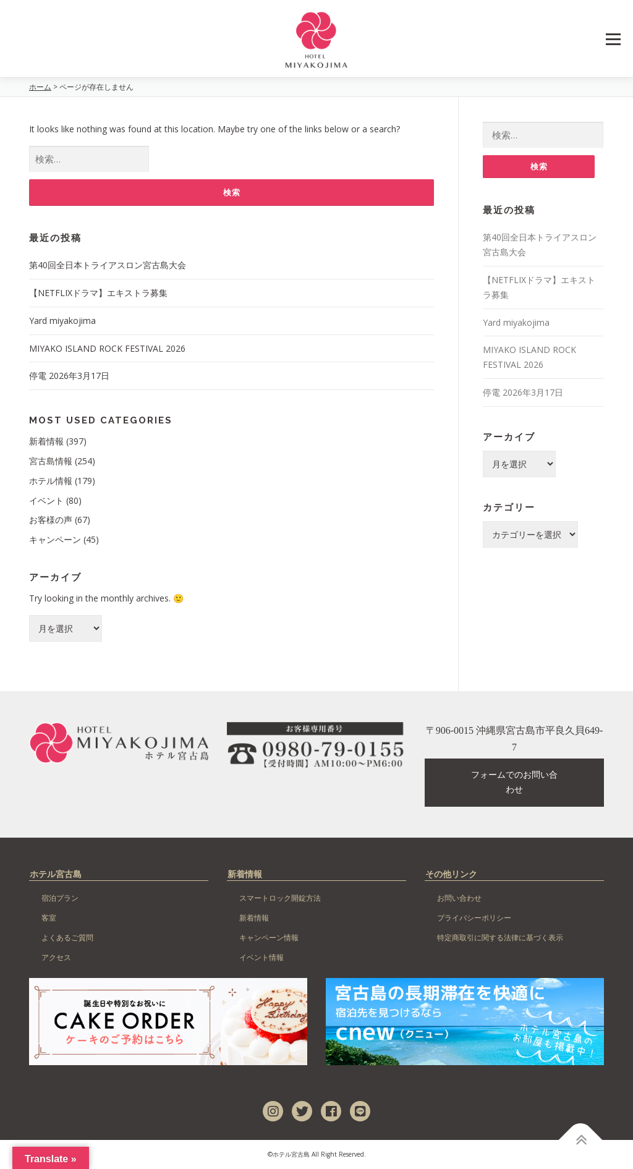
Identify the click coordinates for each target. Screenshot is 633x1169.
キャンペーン (55, 539)
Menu (613, 39)
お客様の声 (50, 519)
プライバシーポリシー (474, 917)
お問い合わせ (459, 898)
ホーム (40, 87)
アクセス (56, 957)
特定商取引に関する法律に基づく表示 (500, 937)
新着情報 (46, 441)
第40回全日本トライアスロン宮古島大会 (107, 265)
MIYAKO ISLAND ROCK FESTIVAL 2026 (107, 348)
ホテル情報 (50, 481)
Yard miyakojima (62, 320)
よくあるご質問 (67, 937)
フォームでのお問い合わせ (514, 782)
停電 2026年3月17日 (69, 375)
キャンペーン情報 (269, 937)
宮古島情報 (50, 461)
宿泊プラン (60, 898)
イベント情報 (261, 957)
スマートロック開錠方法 (280, 898)
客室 (48, 917)
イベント (46, 500)
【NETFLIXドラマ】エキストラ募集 (98, 293)
